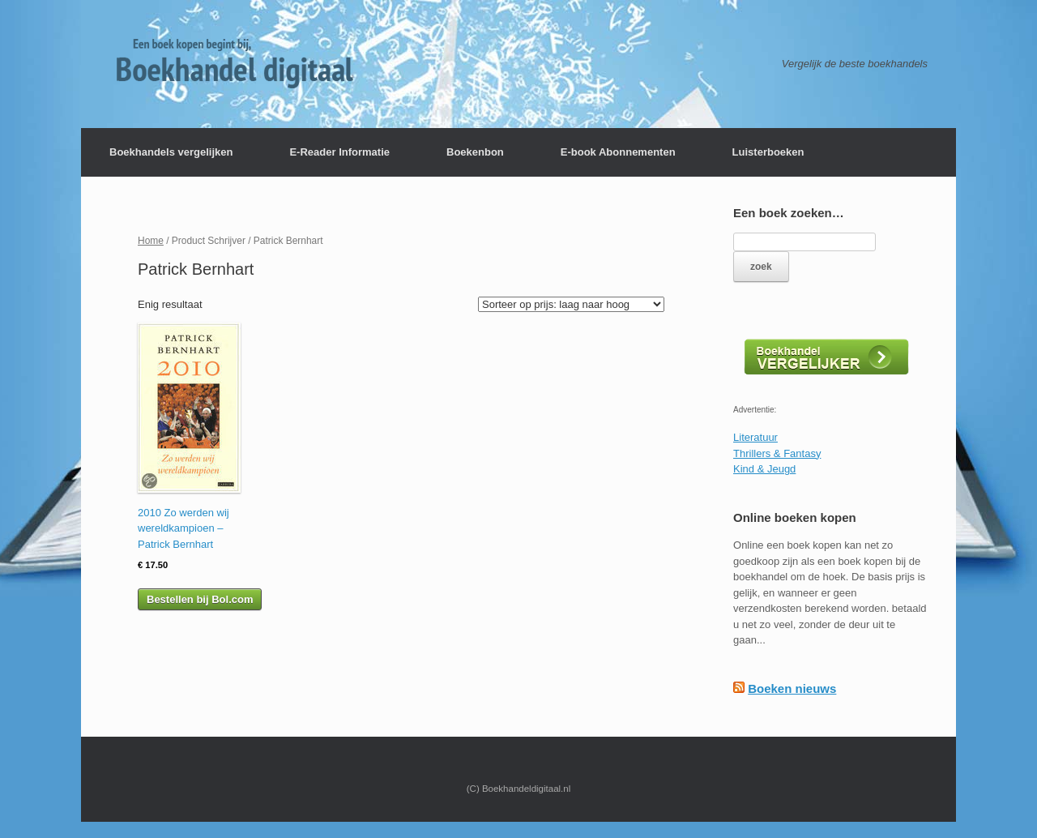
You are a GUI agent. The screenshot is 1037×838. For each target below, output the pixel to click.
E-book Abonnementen (618, 152)
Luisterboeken (768, 152)
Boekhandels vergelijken (171, 152)
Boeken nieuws (792, 688)
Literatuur (755, 437)
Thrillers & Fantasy (777, 453)
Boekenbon (475, 152)
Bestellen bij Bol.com (200, 599)
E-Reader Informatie (339, 152)
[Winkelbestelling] (571, 304)
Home (151, 240)
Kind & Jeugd (764, 469)
